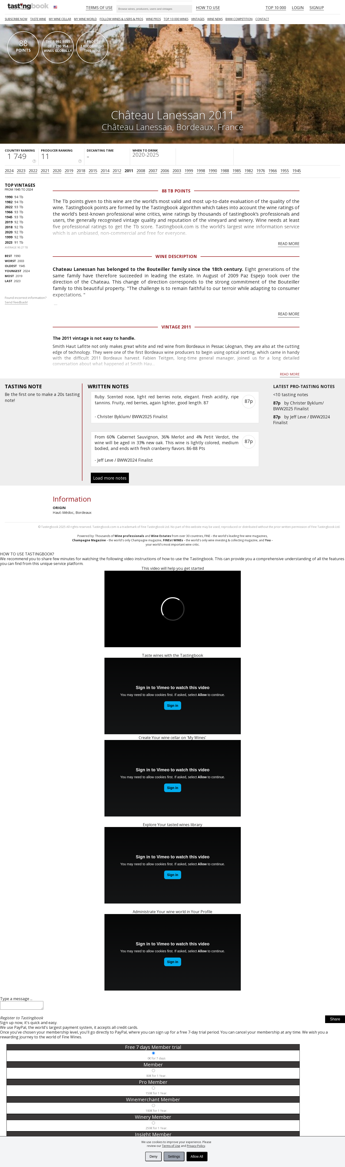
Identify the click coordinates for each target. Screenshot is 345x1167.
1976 (260, 170)
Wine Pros (153, 19)
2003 (176, 170)
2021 (45, 170)
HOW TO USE (208, 7)
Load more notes (109, 478)
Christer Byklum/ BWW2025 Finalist (298, 405)
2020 (57, 170)
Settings (174, 1156)
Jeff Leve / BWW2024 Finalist (125, 460)
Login (298, 7)
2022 (33, 170)
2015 (93, 170)
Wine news (215, 19)
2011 (129, 170)
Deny (153, 1156)
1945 (296, 170)
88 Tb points (176, 191)
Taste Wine (38, 19)
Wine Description (176, 256)
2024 (9, 170)
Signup (317, 7)
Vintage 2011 (176, 327)
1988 (224, 170)
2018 (81, 170)
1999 (188, 170)
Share (335, 1021)
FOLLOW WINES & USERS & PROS (121, 19)
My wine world (85, 19)
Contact (262, 19)
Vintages (197, 19)
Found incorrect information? (26, 300)
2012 (117, 170)
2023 (21, 170)
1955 (284, 170)
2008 (141, 170)
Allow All (197, 1156)
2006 (165, 170)
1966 (272, 170)
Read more (288, 243)
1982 (248, 170)
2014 (105, 170)
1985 (236, 170)
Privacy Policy (196, 1146)
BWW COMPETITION (239, 19)
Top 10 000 (275, 7)
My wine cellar (60, 19)
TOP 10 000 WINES (176, 19)
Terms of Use (171, 1146)
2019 (69, 170)
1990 (212, 170)
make (47, 394)
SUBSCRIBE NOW (16, 19)
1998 (200, 170)
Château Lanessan (137, 126)
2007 (153, 170)
